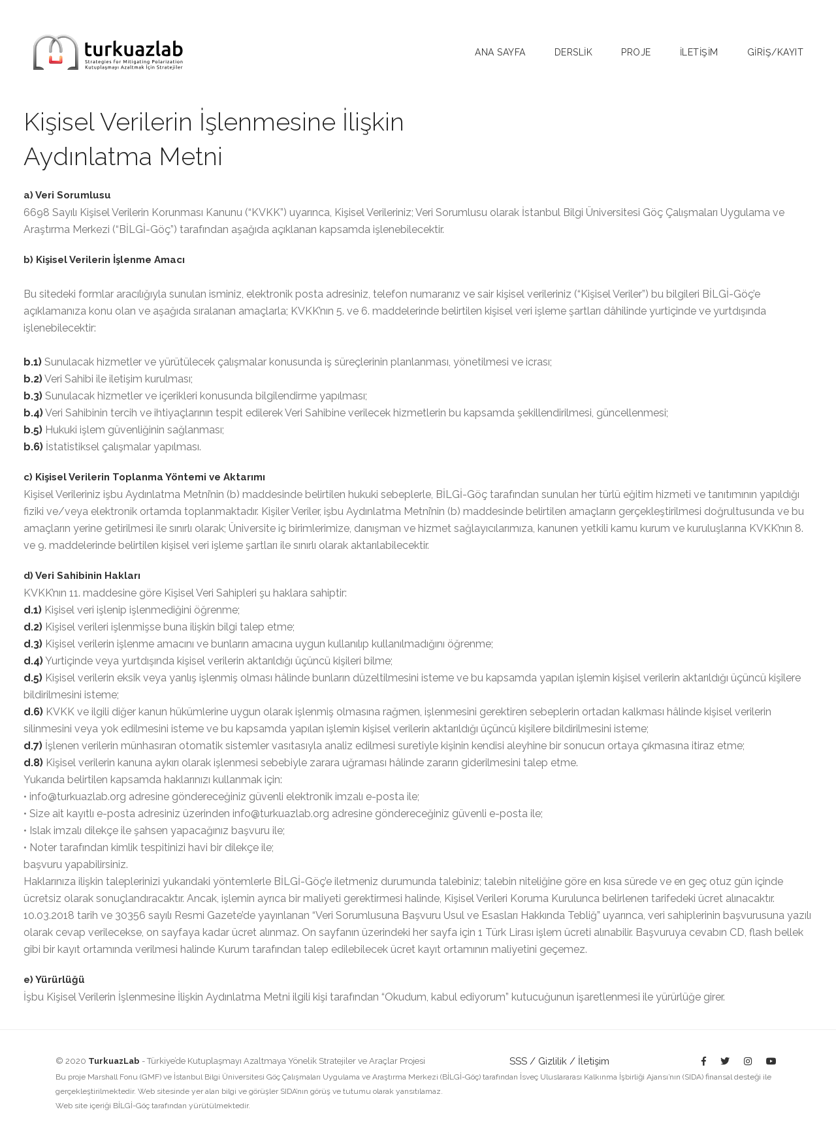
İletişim (593, 1061)
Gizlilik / (556, 1061)
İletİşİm (699, 52)
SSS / (522, 1061)
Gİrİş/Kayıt (775, 52)
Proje (636, 52)
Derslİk (574, 52)
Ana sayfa (500, 52)
